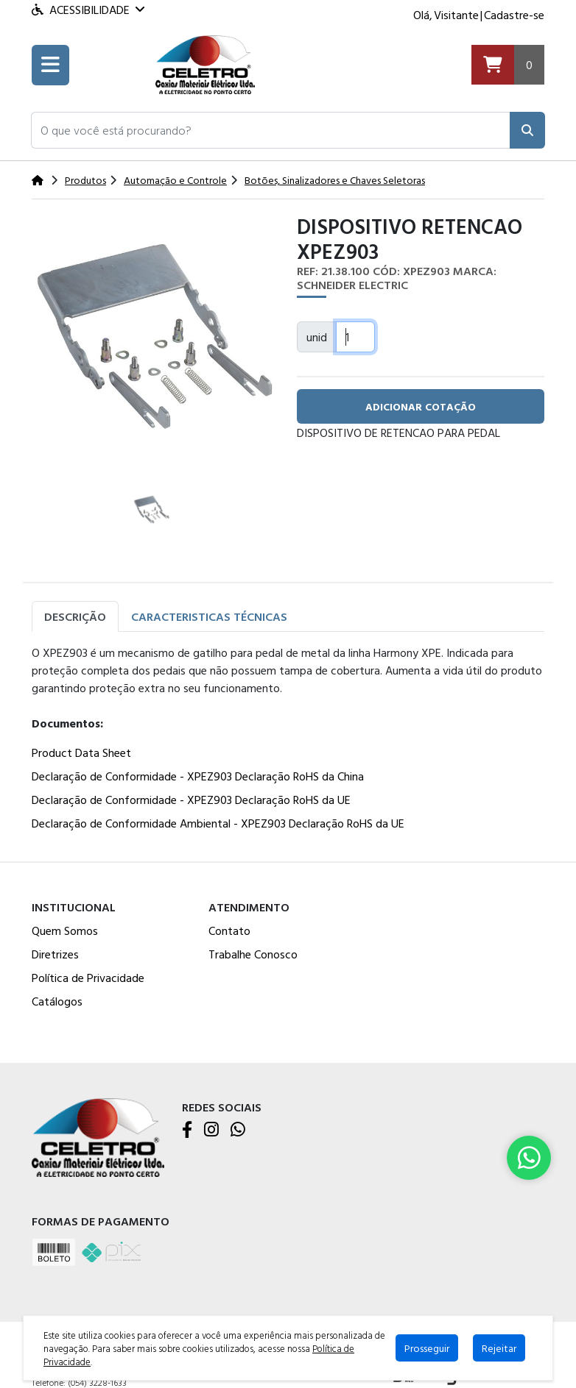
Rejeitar (499, 1348)
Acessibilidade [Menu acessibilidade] (88, 9)
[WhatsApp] (238, 1130)
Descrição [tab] (75, 616)
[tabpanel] (288, 741)
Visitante (456, 15)
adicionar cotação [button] (420, 406)
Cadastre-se (514, 15)
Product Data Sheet (81, 752)
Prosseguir (426, 1348)
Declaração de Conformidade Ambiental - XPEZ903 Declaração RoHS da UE (218, 823)
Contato (229, 930)
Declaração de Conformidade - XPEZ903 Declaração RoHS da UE (191, 799)
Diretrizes (55, 954)
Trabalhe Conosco (253, 954)
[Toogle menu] (50, 65)
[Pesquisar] (527, 130)
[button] (270, 130)
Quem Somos (65, 930)
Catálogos (57, 1001)
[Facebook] (187, 1130)
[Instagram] (211, 1130)
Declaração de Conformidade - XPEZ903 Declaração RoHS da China (198, 776)
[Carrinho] (507, 65)
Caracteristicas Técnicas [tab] (209, 616)
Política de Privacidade (88, 977)
